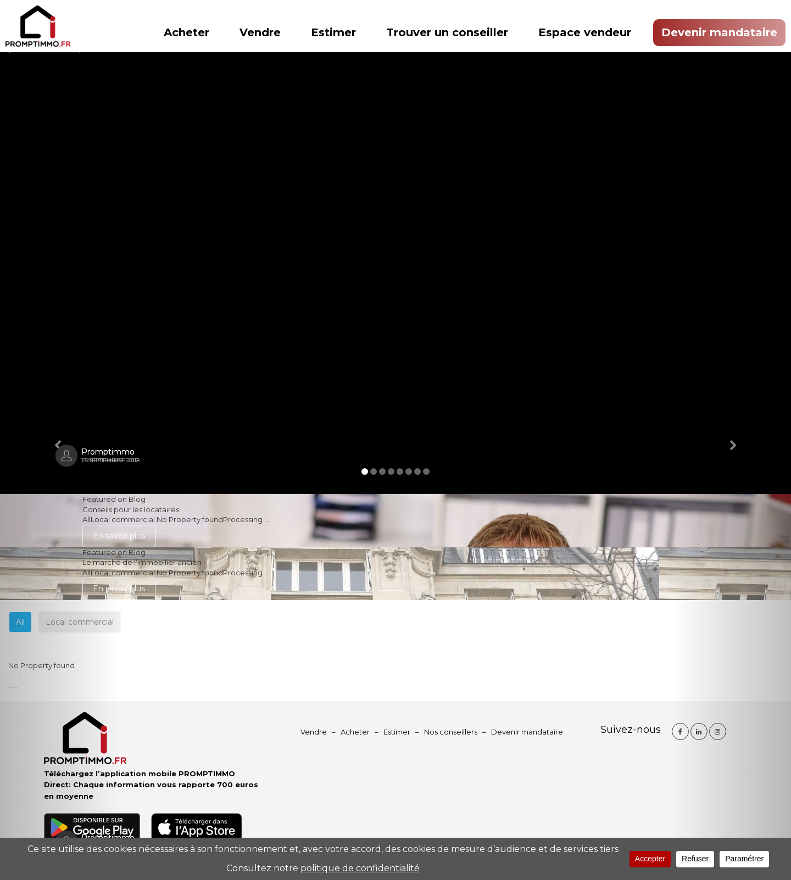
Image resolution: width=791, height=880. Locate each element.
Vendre (260, 32)
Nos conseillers (450, 731)
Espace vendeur (584, 32)
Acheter (186, 32)
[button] (59, 440)
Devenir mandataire (719, 32)
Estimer (333, 32)
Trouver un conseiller (447, 32)
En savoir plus (119, 536)
